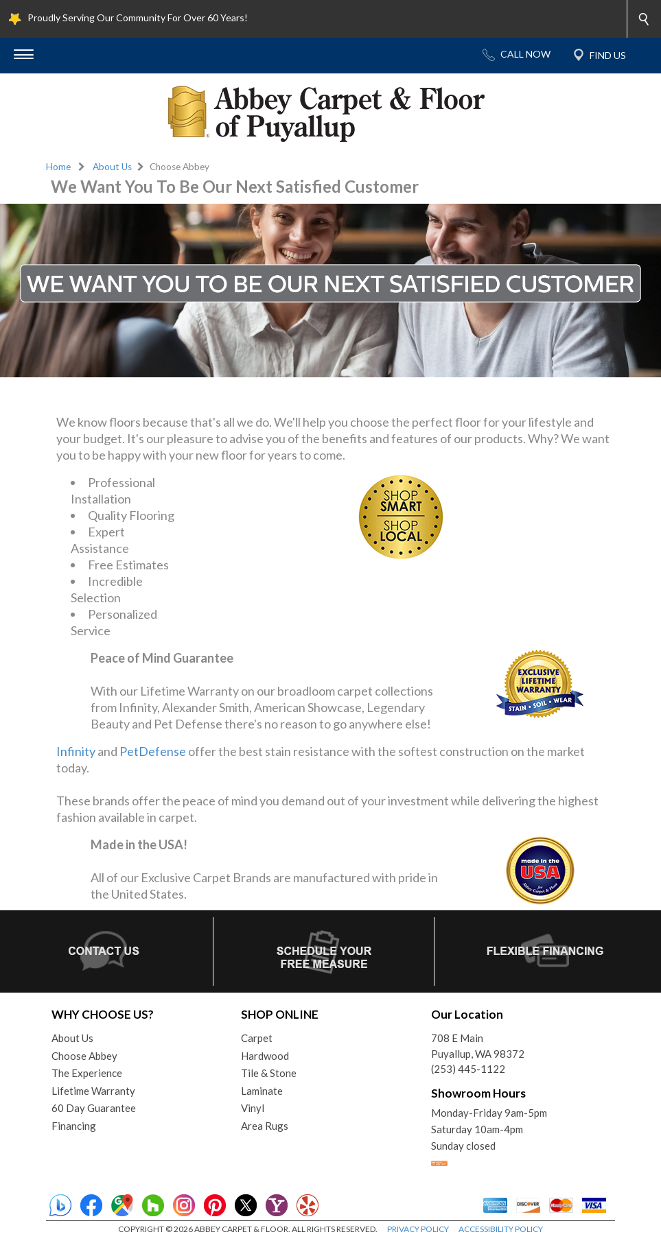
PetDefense (152, 751)
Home (58, 166)
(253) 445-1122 (468, 1069)
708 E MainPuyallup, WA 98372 (477, 1046)
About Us (112, 166)
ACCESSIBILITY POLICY (501, 1229)
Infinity (75, 751)
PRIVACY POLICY (418, 1229)
